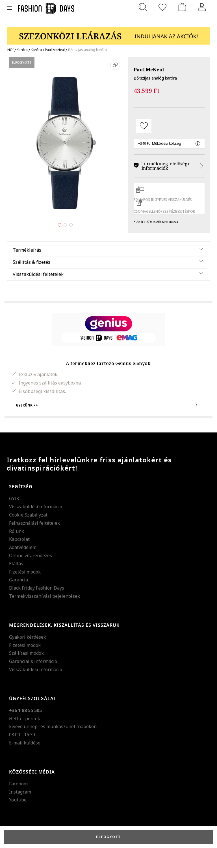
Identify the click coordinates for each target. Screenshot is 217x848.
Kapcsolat (19, 539)
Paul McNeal (149, 69)
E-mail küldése (24, 743)
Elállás (16, 564)
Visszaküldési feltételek (38, 274)
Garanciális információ (33, 661)
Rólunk (16, 531)
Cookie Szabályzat (28, 515)
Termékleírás (27, 250)
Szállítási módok (26, 653)
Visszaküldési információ (35, 507)
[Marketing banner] (108, 33)
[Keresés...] (142, 7)
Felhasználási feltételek (34, 523)
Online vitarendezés (30, 555)
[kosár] (182, 7)
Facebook (19, 784)
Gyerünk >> (108, 405)
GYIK (14, 498)
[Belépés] (202, 7)
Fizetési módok (25, 572)
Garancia (18, 580)
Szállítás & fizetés (31, 262)
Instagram (20, 792)
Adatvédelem (22, 547)
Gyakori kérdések (27, 637)
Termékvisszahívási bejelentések (44, 596)
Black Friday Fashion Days (36, 588)
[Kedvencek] (162, 7)
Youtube (18, 800)
